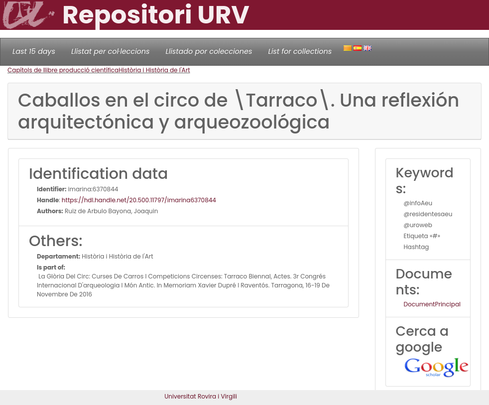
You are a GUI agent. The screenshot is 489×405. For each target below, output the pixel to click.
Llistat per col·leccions (110, 51)
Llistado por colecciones (209, 51)
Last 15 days (33, 51)
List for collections (300, 51)
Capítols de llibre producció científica (63, 70)
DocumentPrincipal (432, 304)
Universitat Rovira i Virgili (200, 396)
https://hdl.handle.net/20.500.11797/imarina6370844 (139, 200)
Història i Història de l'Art (154, 70)
